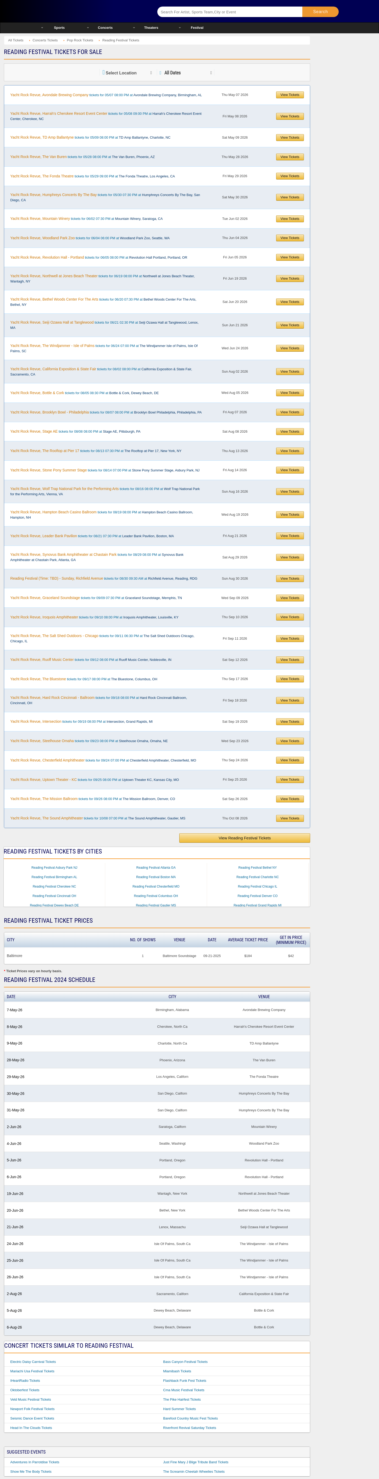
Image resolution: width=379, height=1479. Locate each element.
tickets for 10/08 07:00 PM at (97, 818)
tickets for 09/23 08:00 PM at (89, 741)
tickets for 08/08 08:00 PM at (75, 431)
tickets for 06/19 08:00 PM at (102, 278)
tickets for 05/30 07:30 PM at (105, 197)
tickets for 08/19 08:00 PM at (101, 514)
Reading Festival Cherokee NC (54, 886)
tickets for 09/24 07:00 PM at (103, 760)
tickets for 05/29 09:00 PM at (92, 176)
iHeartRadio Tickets (25, 1381)
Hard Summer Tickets (179, 1409)
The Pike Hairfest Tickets (182, 1399)
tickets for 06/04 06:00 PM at (90, 238)
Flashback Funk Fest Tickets (184, 1381)
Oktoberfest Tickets (24, 1390)
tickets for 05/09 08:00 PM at (90, 137)
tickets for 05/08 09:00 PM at (106, 116)
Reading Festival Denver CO (258, 896)
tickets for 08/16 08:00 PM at (105, 491)
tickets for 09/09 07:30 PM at (96, 598)
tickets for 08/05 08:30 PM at (84, 393)
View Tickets (290, 95)
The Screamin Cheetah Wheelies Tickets (194, 1471)
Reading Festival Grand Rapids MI (257, 905)
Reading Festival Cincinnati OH (54, 896)
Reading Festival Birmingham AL (54, 877)
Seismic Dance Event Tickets (32, 1418)
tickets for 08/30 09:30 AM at (103, 578)
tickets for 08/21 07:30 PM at (92, 536)
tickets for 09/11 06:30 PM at (102, 638)
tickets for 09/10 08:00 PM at (94, 617)
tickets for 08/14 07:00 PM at (104, 470)
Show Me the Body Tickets (30, 1471)
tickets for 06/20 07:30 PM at (103, 302)
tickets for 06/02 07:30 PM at (86, 218)
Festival (197, 28)
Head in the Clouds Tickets (31, 1428)
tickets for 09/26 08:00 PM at (92, 799)
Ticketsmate (92, 11)
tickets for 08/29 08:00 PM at (96, 557)
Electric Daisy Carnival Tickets (33, 1362)
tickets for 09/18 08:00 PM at (98, 700)
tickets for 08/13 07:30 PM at (95, 451)
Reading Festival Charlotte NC (257, 877)
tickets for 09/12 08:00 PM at (90, 659)
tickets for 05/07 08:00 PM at (106, 95)
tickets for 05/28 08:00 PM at (82, 157)
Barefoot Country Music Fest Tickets (190, 1418)
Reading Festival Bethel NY (257, 867)
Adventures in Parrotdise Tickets (34, 1462)
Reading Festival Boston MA (156, 877)
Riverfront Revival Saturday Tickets (189, 1428)
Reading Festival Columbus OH (156, 896)
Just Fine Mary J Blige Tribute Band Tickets (195, 1462)
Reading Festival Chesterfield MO (155, 886)
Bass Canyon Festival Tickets (185, 1362)
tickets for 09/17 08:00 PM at (83, 679)
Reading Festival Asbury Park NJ (54, 867)
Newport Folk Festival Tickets (32, 1409)
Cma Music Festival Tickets (183, 1390)
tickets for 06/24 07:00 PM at (104, 348)
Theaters (151, 28)
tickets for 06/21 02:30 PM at (104, 325)
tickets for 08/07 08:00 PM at (106, 412)
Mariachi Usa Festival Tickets (32, 1371)
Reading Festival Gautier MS (156, 905)
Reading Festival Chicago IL (257, 886)
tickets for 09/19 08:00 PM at (81, 721)
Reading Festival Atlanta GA (156, 867)
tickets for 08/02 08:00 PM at (101, 371)
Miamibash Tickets (177, 1371)
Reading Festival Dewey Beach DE (54, 905)
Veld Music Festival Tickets (30, 1399)
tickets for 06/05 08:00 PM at (98, 257)
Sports (59, 28)
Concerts (105, 28)
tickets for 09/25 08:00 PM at (94, 779)
